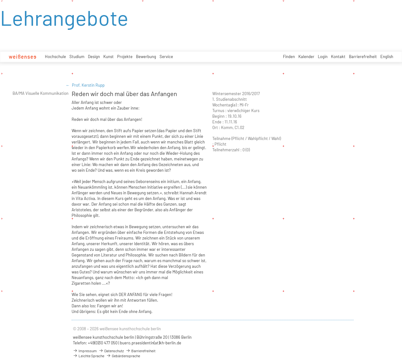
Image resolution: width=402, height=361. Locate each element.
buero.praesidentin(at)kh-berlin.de (150, 342)
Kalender (306, 56)
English (386, 56)
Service (166, 56)
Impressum (85, 350)
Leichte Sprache (88, 355)
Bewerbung (146, 56)
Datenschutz (111, 350)
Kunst (108, 56)
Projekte (125, 56)
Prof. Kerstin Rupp (88, 85)
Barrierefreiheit (363, 56)
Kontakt (338, 56)
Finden (289, 56)
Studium (76, 56)
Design (94, 56)
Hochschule (55, 56)
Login (323, 56)
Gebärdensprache (123, 355)
